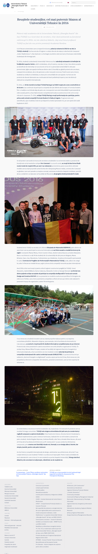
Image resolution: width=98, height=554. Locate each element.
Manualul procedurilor (42, 492)
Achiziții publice (40, 490)
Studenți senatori (9, 542)
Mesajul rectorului (10, 493)
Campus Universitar (10, 537)
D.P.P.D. (7, 530)
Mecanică (69, 510)
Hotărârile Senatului (10, 500)
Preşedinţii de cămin (10, 544)
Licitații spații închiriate (42, 488)
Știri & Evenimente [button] (76, 6)
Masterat (7, 518)
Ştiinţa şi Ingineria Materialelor (75, 513)
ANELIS (7, 510)
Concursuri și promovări (42, 485)
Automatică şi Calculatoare (74, 488)
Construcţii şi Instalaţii (73, 494)
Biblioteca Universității (56, 3)
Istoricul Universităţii (10, 489)
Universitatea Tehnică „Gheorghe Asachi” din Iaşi (19, 6)
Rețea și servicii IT (10, 535)
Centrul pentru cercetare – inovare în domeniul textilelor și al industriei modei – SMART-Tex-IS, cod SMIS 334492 (49, 522)
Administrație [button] (88, 6)
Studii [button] (41, 6)
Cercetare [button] (49, 6)
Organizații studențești (11, 546)
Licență (7, 515)
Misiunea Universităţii (11, 491)
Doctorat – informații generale (13, 520)
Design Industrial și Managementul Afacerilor (79, 515)
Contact (7, 502)
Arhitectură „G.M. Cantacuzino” (75, 485)
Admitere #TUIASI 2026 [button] (61, 6)
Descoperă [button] (34, 6)
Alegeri (33, 9)
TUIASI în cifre (9, 486)
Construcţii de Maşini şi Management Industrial (80, 497)
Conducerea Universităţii (11, 496)
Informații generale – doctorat (13, 525)
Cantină (7, 540)
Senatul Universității (10, 498)
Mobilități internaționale (11, 527)
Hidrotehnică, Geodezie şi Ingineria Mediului (79, 508)
